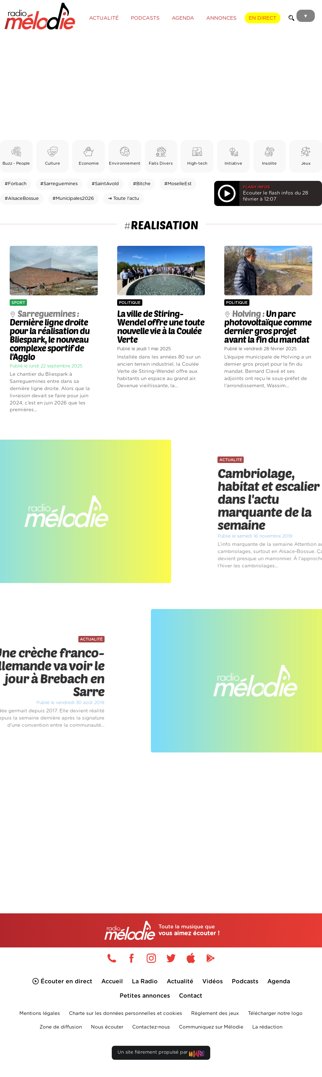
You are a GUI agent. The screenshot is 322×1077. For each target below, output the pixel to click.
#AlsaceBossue (22, 198)
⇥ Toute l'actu (123, 198)
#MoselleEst (178, 184)
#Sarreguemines (59, 184)
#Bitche (142, 184)
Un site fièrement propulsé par (161, 1054)
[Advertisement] (161, 86)
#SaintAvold (105, 184)
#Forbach (16, 184)
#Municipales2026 (73, 198)
